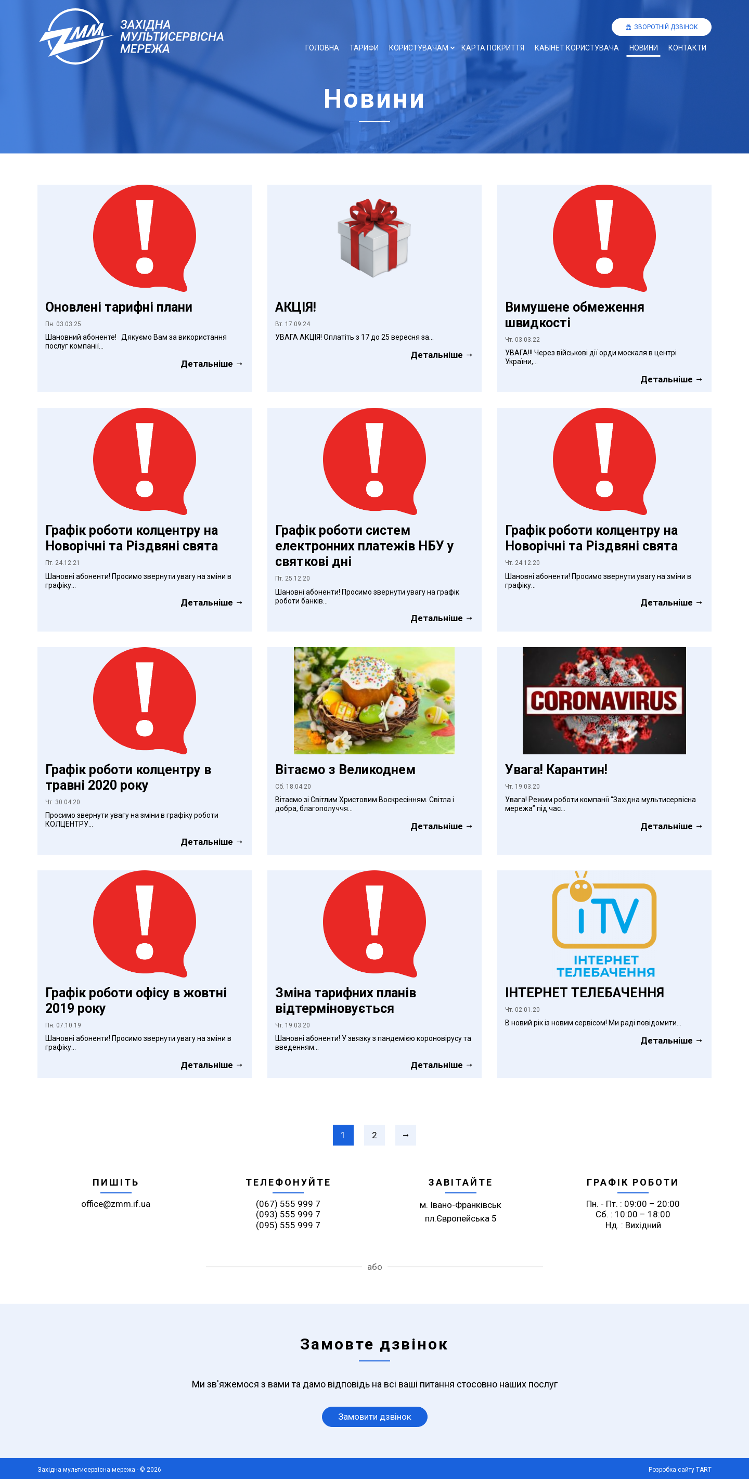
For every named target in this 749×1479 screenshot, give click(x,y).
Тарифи (364, 48)
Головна (322, 48)
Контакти (687, 48)
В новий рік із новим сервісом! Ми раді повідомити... (593, 1023)
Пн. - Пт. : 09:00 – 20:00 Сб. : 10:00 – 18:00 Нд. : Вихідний (633, 1214)
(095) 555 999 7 (288, 1225)
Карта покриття (492, 48)
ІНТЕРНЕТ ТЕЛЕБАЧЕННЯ (584, 992)
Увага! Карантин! (556, 769)
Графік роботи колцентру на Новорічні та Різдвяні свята (131, 538)
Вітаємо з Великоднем (345, 769)
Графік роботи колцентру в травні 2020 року (128, 777)
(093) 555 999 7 (288, 1214)
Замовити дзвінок (374, 1416)
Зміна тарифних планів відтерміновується (345, 1000)
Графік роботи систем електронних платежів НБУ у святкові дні (364, 546)
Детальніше (212, 363)
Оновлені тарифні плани (118, 307)
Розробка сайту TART (680, 1469)
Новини (643, 48)
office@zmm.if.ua (115, 1204)
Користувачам (418, 48)
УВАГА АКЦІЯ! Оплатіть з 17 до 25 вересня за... (354, 337)
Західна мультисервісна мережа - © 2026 (99, 1469)
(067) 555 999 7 (288, 1204)
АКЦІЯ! (295, 307)
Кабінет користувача (577, 48)
